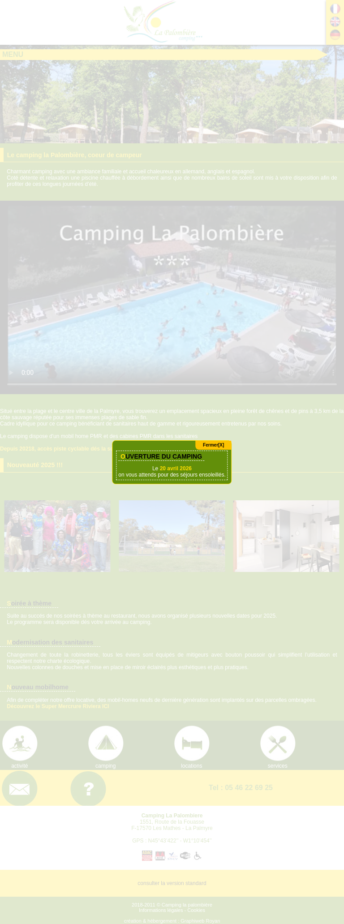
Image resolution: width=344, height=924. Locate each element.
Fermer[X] (213, 445)
